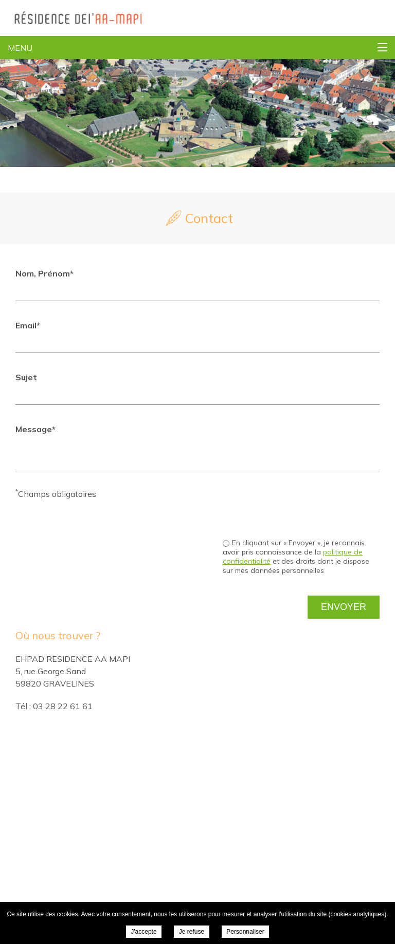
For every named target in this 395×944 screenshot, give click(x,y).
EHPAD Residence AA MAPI (70, 18)
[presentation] (301, 508)
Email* (27, 325)
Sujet (26, 377)
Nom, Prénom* (44, 273)
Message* (35, 429)
